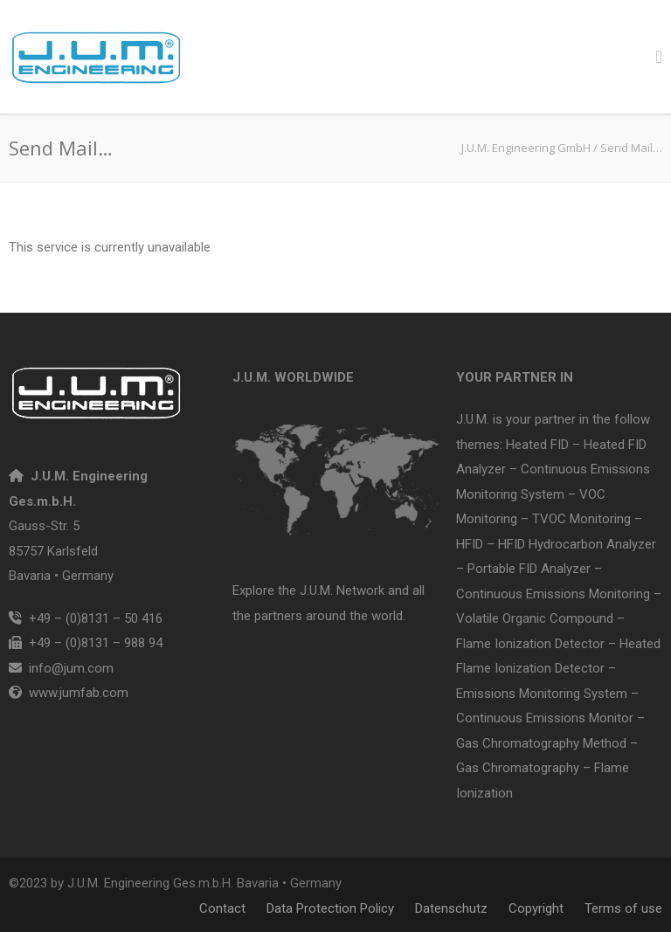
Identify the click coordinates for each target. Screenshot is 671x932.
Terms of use (623, 908)
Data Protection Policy (330, 908)
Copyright (536, 908)
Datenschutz (451, 908)
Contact (222, 908)
